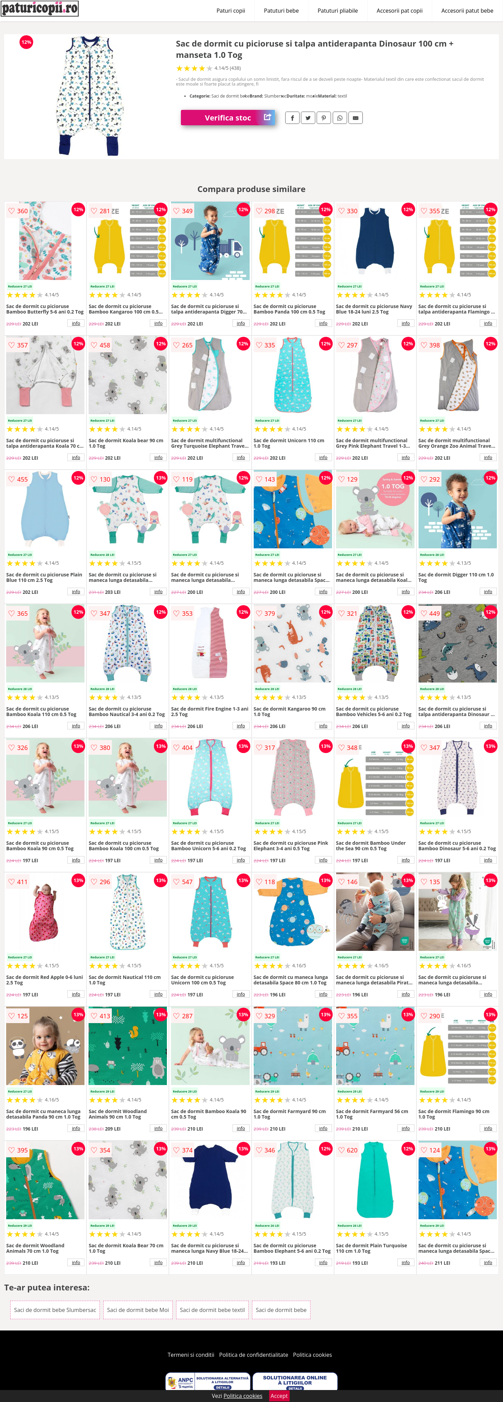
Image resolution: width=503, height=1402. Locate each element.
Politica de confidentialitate (253, 1355)
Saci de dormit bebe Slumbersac (55, 1310)
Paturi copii (230, 10)
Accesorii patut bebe (467, 10)
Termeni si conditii (191, 1355)
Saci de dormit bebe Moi (138, 1310)
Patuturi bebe (281, 10)
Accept (279, 1396)
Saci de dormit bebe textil (212, 1310)
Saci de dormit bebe (281, 1310)
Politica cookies (312, 1355)
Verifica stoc (240, 117)
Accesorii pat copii (400, 10)
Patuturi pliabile (338, 10)
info (76, 323)
